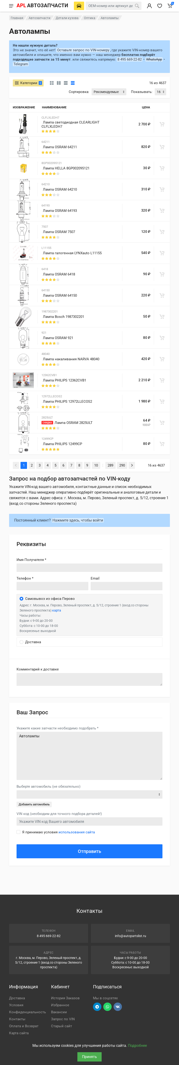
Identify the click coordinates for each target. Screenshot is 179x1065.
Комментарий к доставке (38, 669)
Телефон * (25, 578)
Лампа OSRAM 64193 (60, 211)
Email (95, 578)
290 (122, 465)
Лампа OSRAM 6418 (59, 274)
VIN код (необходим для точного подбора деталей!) (59, 814)
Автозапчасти (39, 18)
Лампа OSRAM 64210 (60, 189)
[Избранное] (160, 6)
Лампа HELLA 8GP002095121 (66, 168)
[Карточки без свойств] (51, 82)
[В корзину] (162, 124)
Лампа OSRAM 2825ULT (74, 423)
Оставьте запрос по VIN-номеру (83, 50)
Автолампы (89, 756)
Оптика (89, 18)
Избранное (60, 1005)
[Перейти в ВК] (118, 1007)
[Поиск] (137, 6)
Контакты (17, 1019)
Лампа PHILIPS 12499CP (62, 444)
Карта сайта (19, 1033)
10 (96, 465)
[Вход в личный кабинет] (149, 6)
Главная (17, 18)
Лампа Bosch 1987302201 (63, 317)
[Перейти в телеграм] (97, 1007)
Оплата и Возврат (23, 1026)
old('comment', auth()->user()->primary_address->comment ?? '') (89, 679)
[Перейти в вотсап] (107, 1007)
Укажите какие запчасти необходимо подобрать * (57, 728)
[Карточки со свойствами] (58, 82)
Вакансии (59, 1012)
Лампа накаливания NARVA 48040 (71, 359)
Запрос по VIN (63, 1019)
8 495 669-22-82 (129, 59)
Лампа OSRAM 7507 (59, 232)
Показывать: (141, 92)
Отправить (89, 851)
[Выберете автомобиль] (79, 6)
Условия (16, 1005)
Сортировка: (79, 92)
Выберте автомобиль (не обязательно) (48, 786)
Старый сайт (61, 1026)
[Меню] (11, 6)
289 (110, 465)
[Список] (65, 82)
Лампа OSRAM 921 (58, 338)
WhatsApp (154, 59)
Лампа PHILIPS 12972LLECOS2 (67, 401)
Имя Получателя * (31, 560)
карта (56, 610)
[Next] (132, 465)
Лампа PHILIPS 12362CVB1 (64, 380)
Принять (89, 1057)
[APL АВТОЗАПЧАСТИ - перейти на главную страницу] (42, 6)
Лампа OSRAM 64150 (60, 295)
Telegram (21, 64)
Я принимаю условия (58, 832)
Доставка (17, 998)
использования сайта (77, 832)
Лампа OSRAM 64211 (60, 147)
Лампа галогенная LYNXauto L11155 (72, 253)
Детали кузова (67, 18)
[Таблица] (72, 82)
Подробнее (137, 1045)
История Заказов (65, 998)
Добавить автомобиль (34, 804)
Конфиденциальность (27, 1012)
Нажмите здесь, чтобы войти (77, 520)
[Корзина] (170, 6)
